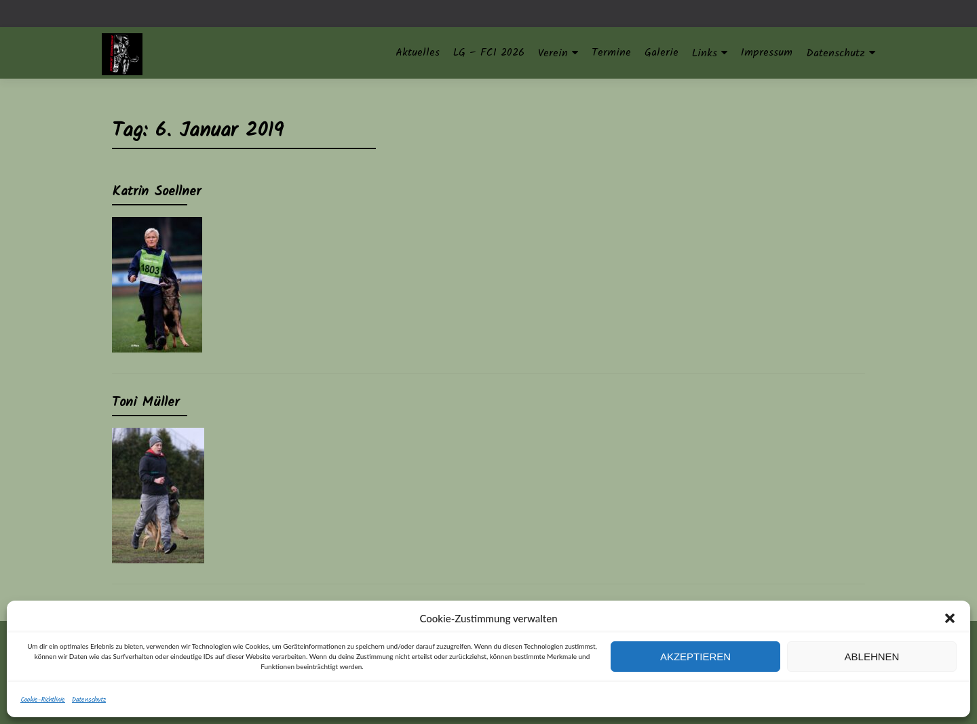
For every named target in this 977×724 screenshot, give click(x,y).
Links (704, 53)
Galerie (661, 52)
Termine (611, 52)
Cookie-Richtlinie (42, 699)
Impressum (766, 52)
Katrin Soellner (156, 192)
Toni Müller (145, 403)
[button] (950, 618)
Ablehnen (872, 656)
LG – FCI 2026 (488, 52)
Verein (553, 53)
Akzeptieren (695, 656)
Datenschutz (89, 699)
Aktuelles (418, 52)
